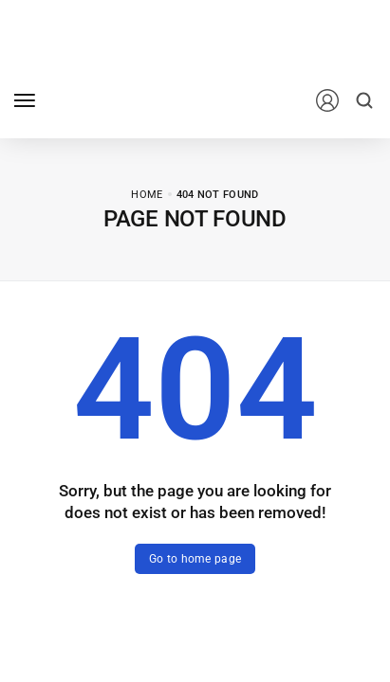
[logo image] (132, 99)
